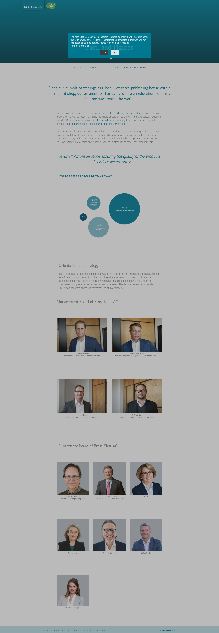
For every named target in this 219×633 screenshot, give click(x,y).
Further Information (80, 45)
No (115, 52)
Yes (104, 52)
